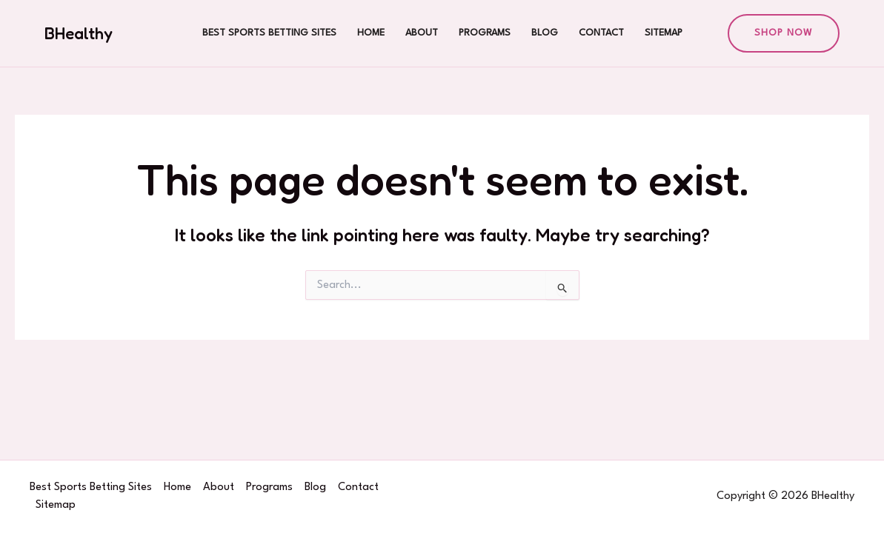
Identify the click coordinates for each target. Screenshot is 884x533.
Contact (601, 33)
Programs (485, 33)
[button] (784, 33)
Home (371, 33)
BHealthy (78, 33)
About (421, 33)
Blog (544, 33)
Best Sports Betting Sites (269, 33)
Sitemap (663, 33)
